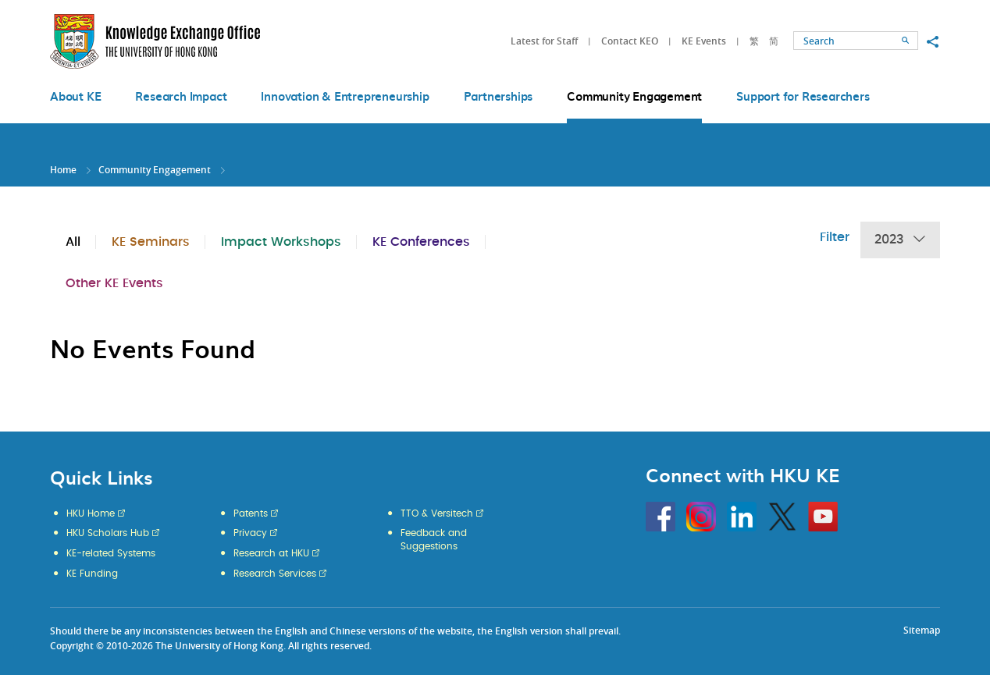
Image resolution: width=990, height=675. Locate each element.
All (73, 242)
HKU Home (90, 513)
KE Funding (92, 573)
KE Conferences (421, 242)
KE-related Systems (110, 553)
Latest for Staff (544, 41)
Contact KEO (629, 41)
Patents (250, 513)
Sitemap (921, 630)
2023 (900, 240)
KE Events (704, 41)
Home (63, 169)
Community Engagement (154, 169)
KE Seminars (151, 242)
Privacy (250, 533)
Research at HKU (271, 553)
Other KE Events (114, 283)
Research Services (274, 573)
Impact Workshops (281, 242)
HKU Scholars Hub (107, 533)
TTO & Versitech (437, 513)
